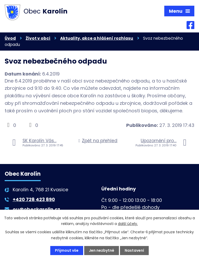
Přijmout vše (67, 250)
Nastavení (134, 250)
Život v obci (38, 38)
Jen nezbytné (101, 250)
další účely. (128, 223)
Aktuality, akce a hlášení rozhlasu (96, 38)
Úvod (10, 38)
